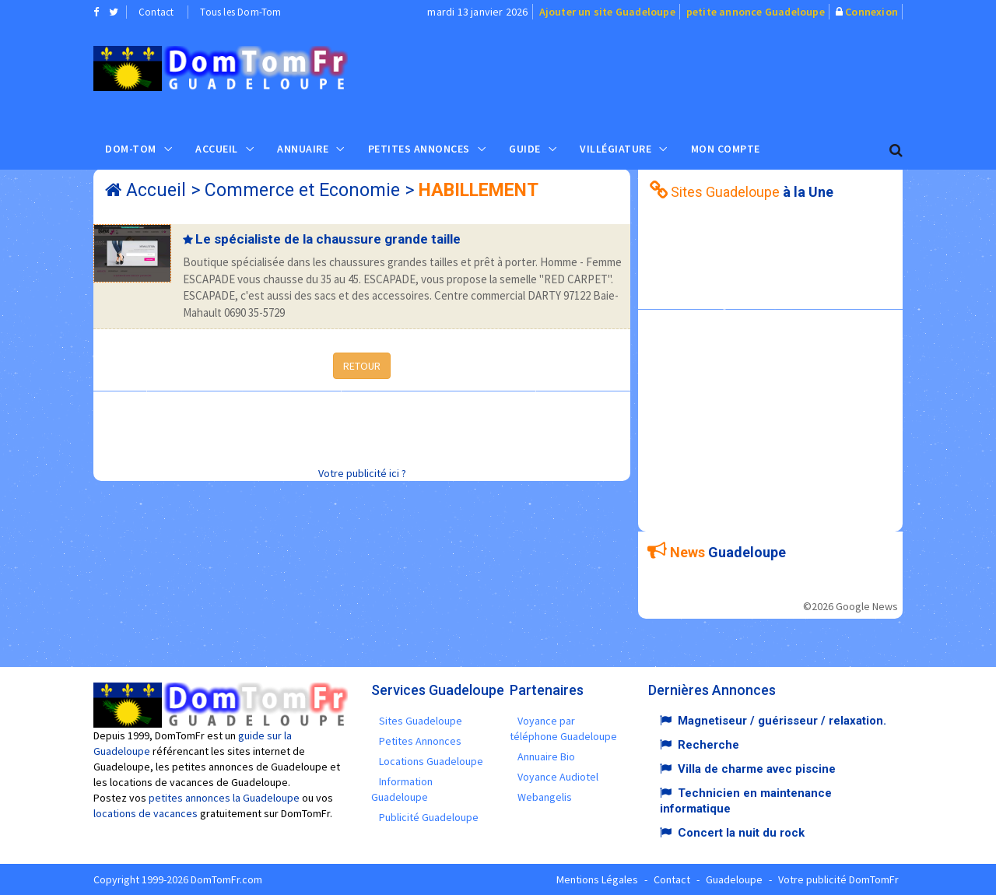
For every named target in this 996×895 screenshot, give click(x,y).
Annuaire (302, 149)
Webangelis (544, 797)
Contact (156, 12)
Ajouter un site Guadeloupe (607, 12)
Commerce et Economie (302, 190)
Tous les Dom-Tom (240, 12)
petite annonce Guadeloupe (755, 12)
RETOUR (362, 366)
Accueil (216, 149)
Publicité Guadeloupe (429, 817)
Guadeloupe (734, 879)
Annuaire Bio (546, 756)
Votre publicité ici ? (362, 473)
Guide (525, 149)
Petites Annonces (419, 149)
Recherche (708, 745)
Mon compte (725, 149)
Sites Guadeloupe (420, 721)
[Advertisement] (654, 75)
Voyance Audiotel (557, 777)
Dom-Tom (130, 149)
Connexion (871, 12)
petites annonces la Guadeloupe (224, 798)
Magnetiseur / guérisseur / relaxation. (782, 721)
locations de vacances (145, 813)
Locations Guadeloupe (431, 761)
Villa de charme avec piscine (757, 769)
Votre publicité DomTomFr (838, 879)
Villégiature (615, 149)
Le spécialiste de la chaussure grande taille (328, 239)
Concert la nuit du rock (741, 833)
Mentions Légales (597, 879)
